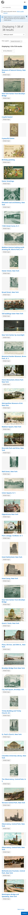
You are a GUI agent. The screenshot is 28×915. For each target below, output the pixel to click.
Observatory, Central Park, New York (13, 825)
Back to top (21, 909)
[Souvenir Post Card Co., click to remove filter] (16, 41)
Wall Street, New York (9, 471)
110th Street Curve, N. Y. (10, 226)
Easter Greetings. (8, 181)
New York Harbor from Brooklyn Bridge (13, 95)
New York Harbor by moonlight (13, 335)
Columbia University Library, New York (14, 757)
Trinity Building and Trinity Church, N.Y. (11, 712)
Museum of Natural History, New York (14, 71)
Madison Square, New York (11, 427)
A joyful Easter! (7, 117)
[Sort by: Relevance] (8, 50)
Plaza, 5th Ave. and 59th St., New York (13, 646)
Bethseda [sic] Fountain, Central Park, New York (13, 872)
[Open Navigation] (25, 2)
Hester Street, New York (10, 271)
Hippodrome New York (10, 514)
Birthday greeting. (8, 160)
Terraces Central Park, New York (13, 803)
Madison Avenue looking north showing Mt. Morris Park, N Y (13, 248)
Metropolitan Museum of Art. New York (12, 404)
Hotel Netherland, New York (12, 557)
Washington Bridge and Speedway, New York (10, 895)
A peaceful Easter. (8, 138)
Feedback (24, 913)
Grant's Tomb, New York (10, 623)
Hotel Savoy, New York (10, 578)
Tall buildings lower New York (12, 314)
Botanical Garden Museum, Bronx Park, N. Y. (14, 357)
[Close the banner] (26, 16)
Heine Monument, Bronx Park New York (12, 381)
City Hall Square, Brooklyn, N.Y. (13, 689)
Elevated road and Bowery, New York (13, 204)
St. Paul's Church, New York (12, 734)
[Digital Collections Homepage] (2, 2)
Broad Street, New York (10, 292)
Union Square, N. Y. (9, 493)
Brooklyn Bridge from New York (13, 668)
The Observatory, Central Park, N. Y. (14, 780)
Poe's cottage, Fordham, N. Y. (12, 536)
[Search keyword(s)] (12, 7)
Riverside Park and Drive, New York (13, 449)
